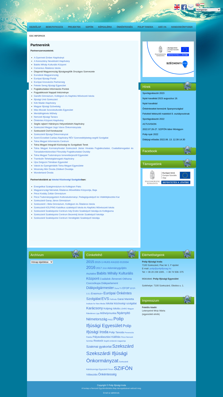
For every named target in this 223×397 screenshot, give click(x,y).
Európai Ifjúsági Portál (45, 78)
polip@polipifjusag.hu (160, 268)
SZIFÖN (89, 27)
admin (113, 393)
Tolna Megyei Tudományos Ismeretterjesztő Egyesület (61, 155)
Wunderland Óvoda (43, 172)
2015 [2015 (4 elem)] (90, 262)
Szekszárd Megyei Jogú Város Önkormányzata (57, 127)
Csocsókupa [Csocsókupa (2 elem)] (93, 283)
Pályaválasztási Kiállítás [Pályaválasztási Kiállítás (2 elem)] (107, 336)
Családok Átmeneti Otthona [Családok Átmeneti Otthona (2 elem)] (116, 278)
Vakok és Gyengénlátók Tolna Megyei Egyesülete (58, 165)
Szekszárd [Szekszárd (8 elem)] (122, 346)
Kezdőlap (35, 27)
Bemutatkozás (54, 27)
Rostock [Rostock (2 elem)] (98, 340)
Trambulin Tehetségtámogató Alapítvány (54, 158)
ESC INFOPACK (37, 36)
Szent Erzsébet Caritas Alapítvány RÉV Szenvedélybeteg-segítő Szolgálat (71, 137)
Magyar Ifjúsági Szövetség (47, 106)
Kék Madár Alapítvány (45, 103)
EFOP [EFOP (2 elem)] (126, 288)
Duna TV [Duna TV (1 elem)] (118, 288)
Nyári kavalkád (150, 103)
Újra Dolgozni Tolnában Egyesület (51, 162)
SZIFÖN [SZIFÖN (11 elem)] (123, 368)
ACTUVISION (149, 124)
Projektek (74, 27)
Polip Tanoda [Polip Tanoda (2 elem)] (116, 332)
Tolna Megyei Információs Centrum (51, 141)
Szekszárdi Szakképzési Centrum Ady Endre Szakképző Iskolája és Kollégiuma (74, 211)
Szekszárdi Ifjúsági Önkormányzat (51, 134)
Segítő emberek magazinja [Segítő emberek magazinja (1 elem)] (115, 341)
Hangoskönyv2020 (182, 27)
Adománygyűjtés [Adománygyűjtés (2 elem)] (117, 267)
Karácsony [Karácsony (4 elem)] (94, 308)
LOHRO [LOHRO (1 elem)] (123, 309)
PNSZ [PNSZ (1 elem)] (110, 320)
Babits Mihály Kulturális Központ (50, 64)
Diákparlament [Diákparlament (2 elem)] (109, 283)
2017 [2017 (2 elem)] (99, 267)
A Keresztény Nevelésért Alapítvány (52, 61)
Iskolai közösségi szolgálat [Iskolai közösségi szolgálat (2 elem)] (121, 303)
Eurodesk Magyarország (46, 75)
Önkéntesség (125, 27)
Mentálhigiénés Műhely (45, 113)
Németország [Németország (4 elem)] (96, 319)
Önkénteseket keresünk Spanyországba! (163, 108)
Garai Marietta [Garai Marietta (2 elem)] (125, 298)
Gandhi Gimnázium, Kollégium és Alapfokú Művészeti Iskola (64, 96)
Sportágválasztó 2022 (153, 119)
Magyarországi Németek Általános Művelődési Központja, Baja (65, 190)
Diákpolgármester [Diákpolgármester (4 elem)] (100, 288)
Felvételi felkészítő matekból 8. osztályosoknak (166, 113)
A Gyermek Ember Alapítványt (49, 57)
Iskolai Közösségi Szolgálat (66, 179)
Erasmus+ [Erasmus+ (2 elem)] (97, 293)
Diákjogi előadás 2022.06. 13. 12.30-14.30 (164, 139)
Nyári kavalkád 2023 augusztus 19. (160, 98)
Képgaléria (105, 27)
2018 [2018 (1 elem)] (105, 268)
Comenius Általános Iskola (47, 68)
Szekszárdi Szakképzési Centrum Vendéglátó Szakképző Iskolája (67, 218)
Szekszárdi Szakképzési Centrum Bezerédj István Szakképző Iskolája (69, 214)
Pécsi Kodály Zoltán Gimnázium (50, 193)
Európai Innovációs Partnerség (49, 82)
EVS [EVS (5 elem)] (105, 298)
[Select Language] (208, 9)
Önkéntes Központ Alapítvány (49, 120)
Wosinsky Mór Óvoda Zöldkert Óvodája (53, 169)
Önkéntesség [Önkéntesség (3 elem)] (107, 374)
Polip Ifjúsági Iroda (117, 385)
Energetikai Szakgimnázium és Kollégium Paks (57, 186)
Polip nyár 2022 (150, 134)
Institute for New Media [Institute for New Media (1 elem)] (95, 304)
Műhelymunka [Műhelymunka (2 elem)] (108, 313)
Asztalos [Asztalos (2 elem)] (91, 273)
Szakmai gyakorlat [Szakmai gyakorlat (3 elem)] (99, 346)
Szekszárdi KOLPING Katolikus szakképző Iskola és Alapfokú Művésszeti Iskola (74, 207)
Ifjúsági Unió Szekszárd (46, 99)
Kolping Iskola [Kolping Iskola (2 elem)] (111, 308)
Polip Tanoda (145, 27)
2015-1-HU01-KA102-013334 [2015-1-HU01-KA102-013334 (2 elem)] (112, 262)
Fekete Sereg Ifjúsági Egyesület (50, 85)
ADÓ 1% (162, 27)
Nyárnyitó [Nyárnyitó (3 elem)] (123, 313)
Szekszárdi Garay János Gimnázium (52, 200)
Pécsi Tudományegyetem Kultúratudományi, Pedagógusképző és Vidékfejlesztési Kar (77, 197)
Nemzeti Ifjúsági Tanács (46, 117)
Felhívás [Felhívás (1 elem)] (113, 299)
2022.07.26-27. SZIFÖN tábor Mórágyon (163, 129)
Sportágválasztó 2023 (153, 93)
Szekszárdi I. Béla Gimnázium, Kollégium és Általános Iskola (64, 204)
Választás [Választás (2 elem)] (92, 374)
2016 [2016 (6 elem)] (90, 267)
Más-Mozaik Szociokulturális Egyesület (53, 110)
